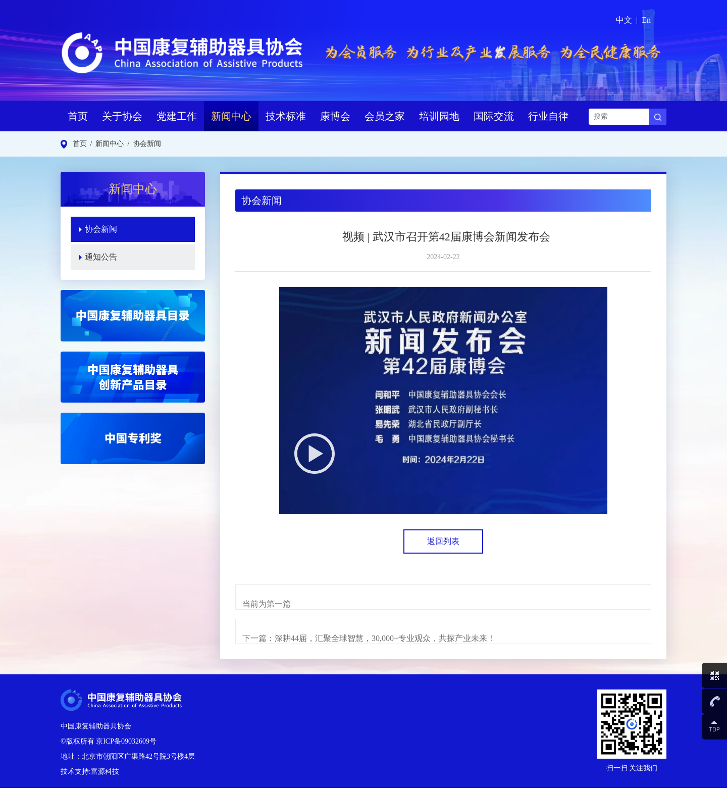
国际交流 (494, 116)
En (646, 20)
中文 (624, 20)
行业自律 (548, 116)
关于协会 (122, 116)
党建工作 (177, 116)
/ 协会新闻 (142, 143)
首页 (78, 116)
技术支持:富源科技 (90, 772)
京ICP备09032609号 (126, 742)
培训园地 (439, 116)
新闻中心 (231, 116)
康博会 (335, 116)
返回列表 (443, 541)
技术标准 (286, 116)
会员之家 (385, 116)
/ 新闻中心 (105, 143)
